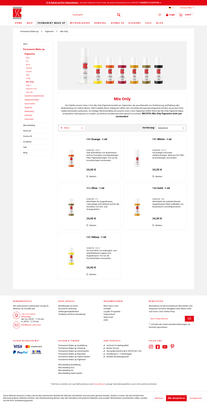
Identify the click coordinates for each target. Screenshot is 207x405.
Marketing (29, 111)
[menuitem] (96, 15)
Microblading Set (65, 370)
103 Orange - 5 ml (96, 139)
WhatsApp (26, 317)
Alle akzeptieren (176, 398)
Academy (27, 142)
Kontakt (107, 309)
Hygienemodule (32, 100)
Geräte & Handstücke (34, 96)
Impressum (108, 317)
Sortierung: (148, 128)
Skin (27, 75)
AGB (105, 320)
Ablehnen (159, 398)
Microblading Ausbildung (69, 365)
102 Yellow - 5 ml (96, 237)
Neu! (25, 44)
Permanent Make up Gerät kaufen (73, 351)
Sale (25, 147)
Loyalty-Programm (111, 312)
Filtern (65, 128)
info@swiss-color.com (31, 325)
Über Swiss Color (111, 306)
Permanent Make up (34, 49)
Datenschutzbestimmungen (174, 324)
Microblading (29, 125)
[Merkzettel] (160, 15)
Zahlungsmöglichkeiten (68, 312)
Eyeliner (29, 68)
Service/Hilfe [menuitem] (185, 7)
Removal (27, 131)
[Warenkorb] (186, 15)
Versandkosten (99, 384)
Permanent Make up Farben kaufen (74, 357)
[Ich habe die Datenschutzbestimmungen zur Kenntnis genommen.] (150, 324)
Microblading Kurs (66, 368)
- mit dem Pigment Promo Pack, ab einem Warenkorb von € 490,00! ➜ (103, 3)
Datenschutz (109, 314)
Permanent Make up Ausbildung (72, 345)
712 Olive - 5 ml (95, 188)
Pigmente (30, 54)
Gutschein (29, 119)
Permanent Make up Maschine (72, 354)
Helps (28, 85)
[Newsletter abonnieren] (189, 319)
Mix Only (30, 82)
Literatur (28, 115)
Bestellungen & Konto (68, 306)
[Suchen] (119, 15)
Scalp (28, 78)
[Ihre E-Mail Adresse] (167, 319)
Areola (28, 71)
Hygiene (28, 108)
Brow (28, 65)
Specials (29, 92)
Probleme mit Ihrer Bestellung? (72, 314)
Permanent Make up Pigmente (72, 360)
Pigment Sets (31, 89)
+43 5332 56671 (28, 314)
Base (28, 58)
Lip (27, 61)
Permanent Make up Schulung (71, 348)
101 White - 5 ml (161, 139)
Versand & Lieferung (67, 309)
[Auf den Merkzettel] (91, 176)
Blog (25, 153)
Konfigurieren (195, 398)
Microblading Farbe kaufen (70, 373)
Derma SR (27, 136)
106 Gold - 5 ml (161, 188)
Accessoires (30, 104)
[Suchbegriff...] (96, 15)
